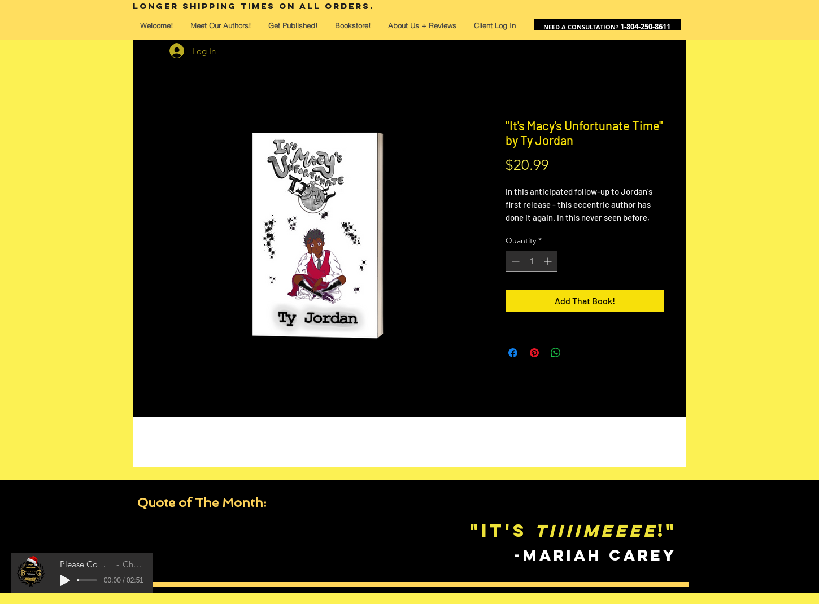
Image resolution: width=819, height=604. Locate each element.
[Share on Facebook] (513, 353)
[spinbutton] (531, 261)
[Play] (65, 580)
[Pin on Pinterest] (534, 353)
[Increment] (549, 261)
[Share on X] (577, 353)
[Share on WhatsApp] (556, 353)
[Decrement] (514, 261)
